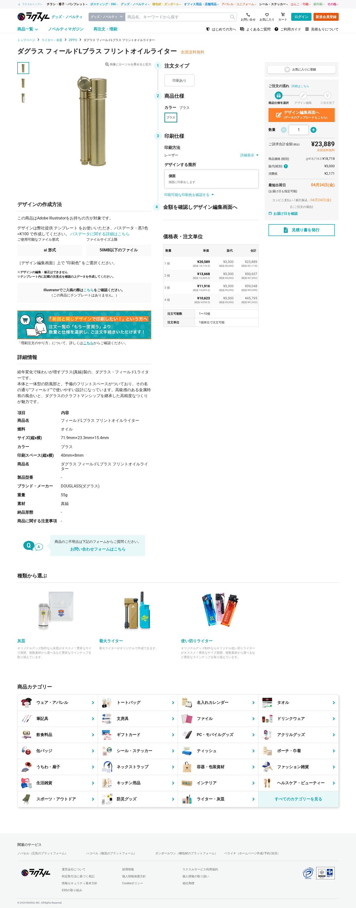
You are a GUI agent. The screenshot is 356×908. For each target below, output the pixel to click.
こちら (88, 290)
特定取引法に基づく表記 (78, 876)
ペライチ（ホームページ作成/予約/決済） (252, 853)
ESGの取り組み (72, 890)
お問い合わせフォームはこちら (98, 549)
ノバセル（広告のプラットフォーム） (42, 853)
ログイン (301, 17)
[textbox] (181, 17)
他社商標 (188, 883)
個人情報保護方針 (134, 876)
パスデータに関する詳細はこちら (100, 234)
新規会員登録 (326, 17)
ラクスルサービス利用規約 (200, 869)
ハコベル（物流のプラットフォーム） (111, 853)
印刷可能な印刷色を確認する (189, 195)
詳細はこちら (300, 86)
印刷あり (179, 80)
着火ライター (111, 641)
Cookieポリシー (132, 883)
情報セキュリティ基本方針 (79, 883)
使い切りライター (197, 641)
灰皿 (21, 641)
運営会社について (74, 869)
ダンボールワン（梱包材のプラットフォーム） (186, 853)
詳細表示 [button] (249, 155)
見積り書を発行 (301, 230)
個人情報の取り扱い (195, 876)
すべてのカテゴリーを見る (298, 799)
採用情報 (128, 869)
